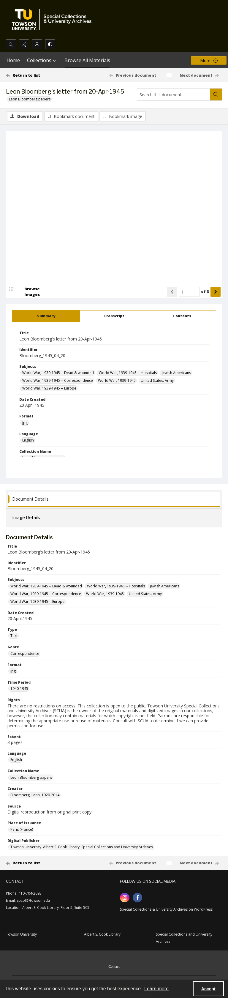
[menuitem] (113, 965)
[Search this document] (173, 94)
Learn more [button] (156, 988)
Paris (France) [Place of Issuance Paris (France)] (21, 829)
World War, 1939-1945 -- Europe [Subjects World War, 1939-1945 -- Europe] (49, 388)
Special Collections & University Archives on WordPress (166, 909)
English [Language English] (28, 440)
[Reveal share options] (24, 44)
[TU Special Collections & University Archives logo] (53, 19)
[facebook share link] (137, 897)
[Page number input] (189, 292)
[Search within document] (216, 94)
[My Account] (37, 44)
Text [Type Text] (14, 635)
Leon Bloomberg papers (29, 99)
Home (13, 60)
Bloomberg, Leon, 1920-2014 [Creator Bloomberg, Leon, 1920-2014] (34, 794)
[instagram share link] (124, 897)
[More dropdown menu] (209, 60)
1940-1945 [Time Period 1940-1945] (19, 688)
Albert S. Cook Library (102, 934)
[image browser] (28, 291)
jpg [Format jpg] (25, 422)
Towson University (21, 934)
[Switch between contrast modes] (50, 44)
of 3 (205, 291)
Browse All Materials (87, 60)
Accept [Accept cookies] (208, 988)
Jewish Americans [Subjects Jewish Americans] (176, 372)
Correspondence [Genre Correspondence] (24, 653)
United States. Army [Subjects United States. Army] (157, 380)
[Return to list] (34, 75)
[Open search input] (11, 44)
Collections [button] (42, 60)
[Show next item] (215, 292)
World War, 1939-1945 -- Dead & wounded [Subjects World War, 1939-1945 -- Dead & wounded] (58, 372)
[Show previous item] (172, 292)
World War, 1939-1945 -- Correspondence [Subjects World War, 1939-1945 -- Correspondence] (57, 380)
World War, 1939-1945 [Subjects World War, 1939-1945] (117, 380)
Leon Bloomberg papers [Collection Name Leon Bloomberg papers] (31, 777)
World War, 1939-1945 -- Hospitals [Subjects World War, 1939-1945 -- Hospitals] (128, 372)
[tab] (46, 316)
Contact (113, 966)
